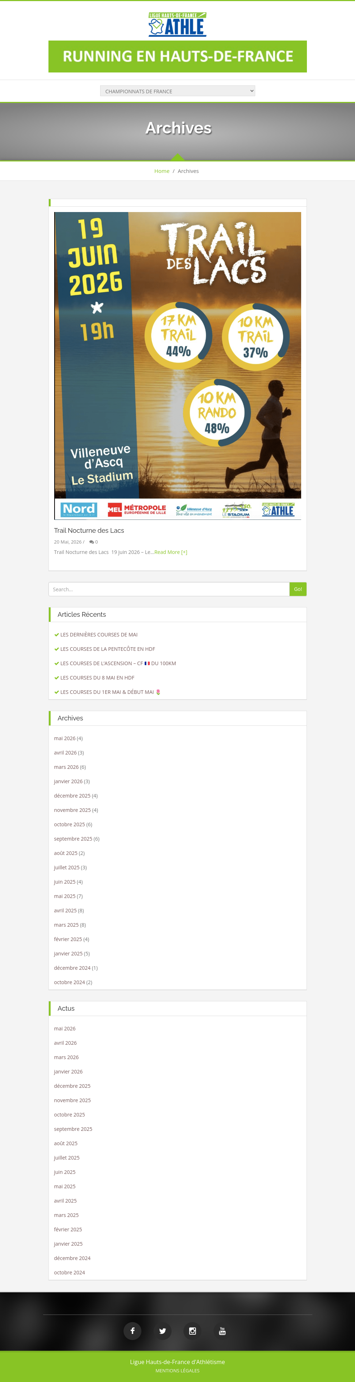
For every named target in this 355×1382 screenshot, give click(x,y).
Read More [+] (170, 552)
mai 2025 (65, 896)
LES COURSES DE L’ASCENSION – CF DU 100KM (118, 663)
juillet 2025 (67, 867)
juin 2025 (65, 881)
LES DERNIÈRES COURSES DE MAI (98, 634)
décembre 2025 (72, 795)
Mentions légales (177, 1370)
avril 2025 (65, 910)
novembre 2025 (72, 810)
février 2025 (68, 939)
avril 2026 (65, 752)
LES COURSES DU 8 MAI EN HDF (97, 677)
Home (161, 170)
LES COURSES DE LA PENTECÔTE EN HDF (107, 648)
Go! (298, 589)
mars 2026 (66, 766)
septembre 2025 (73, 838)
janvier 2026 (68, 781)
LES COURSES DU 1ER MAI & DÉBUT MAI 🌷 (110, 691)
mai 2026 (65, 738)
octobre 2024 (69, 982)
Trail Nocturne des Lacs (89, 530)
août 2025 (66, 853)
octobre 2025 (69, 824)
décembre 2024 (72, 967)
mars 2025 (66, 924)
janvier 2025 (68, 953)
